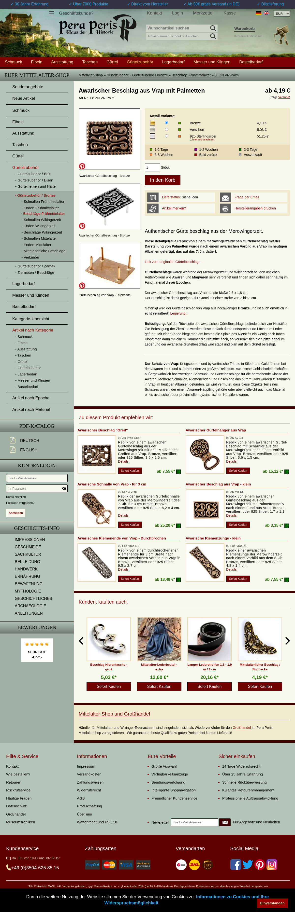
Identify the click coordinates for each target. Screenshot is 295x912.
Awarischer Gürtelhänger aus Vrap (216, 430)
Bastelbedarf (251, 62)
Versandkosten (89, 774)
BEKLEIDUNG (27, 562)
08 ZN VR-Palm (227, 75)
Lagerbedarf (173, 62)
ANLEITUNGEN (29, 613)
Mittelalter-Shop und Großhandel (114, 714)
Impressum (86, 766)
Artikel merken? (174, 208)
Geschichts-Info (37, 528)
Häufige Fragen (18, 798)
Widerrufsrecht (89, 790)
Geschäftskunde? (76, 13)
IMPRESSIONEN (30, 540)
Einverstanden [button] (272, 903)
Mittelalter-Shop (91, 75)
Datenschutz (16, 806)
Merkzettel (203, 13)
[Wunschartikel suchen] (182, 28)
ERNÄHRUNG (27, 576)
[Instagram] (271, 864)
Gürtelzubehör (118, 75)
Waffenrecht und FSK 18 (97, 822)
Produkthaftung (89, 806)
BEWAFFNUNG (29, 584)
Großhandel (242, 728)
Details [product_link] (123, 461)
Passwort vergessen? (20, 503)
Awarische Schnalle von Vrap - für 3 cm (111, 484)
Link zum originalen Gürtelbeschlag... (173, 262)
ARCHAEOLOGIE (30, 606)
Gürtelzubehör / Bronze (150, 75)
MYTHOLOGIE (28, 591)
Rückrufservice (18, 790)
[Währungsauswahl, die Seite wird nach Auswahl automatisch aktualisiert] (282, 13)
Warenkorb (244, 29)
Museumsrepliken (20, 822)
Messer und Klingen (211, 62)
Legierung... (179, 313)
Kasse (229, 13)
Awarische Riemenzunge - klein (213, 538)
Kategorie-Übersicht (30, 319)
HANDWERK (26, 569)
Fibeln (36, 62)
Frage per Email (247, 197)
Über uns (84, 814)
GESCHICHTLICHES (33, 598)
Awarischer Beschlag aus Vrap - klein (218, 484)
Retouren (13, 782)
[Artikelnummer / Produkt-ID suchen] (182, 35)
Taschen (90, 62)
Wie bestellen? (18, 774)
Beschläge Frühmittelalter (191, 75)
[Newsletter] (225, 822)
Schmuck (13, 62)
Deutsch (29, 441)
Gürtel (112, 62)
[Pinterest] (259, 864)
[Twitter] (247, 864)
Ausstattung (62, 62)
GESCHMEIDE (28, 547)
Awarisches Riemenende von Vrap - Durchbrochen (121, 538)
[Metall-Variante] (166, 122)
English (28, 450)
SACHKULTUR (28, 554)
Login (177, 13)
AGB (81, 798)
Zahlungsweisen (90, 782)
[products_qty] (152, 167)
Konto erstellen (16, 497)
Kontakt (154, 13)
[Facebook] (235, 864)
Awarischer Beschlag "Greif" (102, 430)
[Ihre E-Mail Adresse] (37, 478)
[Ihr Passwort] (37, 488)
